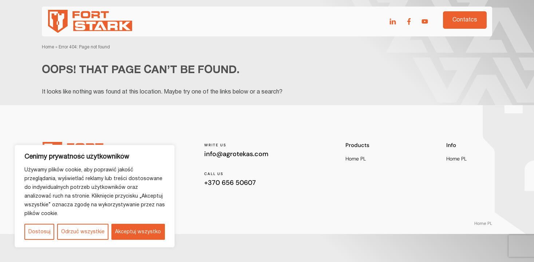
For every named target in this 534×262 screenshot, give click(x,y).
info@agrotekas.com (236, 154)
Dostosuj (39, 232)
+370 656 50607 (230, 183)
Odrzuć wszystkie (82, 232)
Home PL (355, 159)
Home (48, 47)
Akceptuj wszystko (138, 232)
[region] (95, 196)
